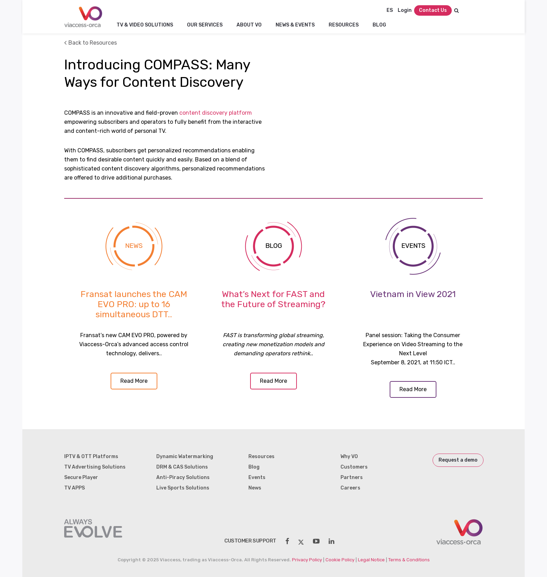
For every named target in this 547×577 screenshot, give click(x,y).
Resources (344, 25)
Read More (134, 381)
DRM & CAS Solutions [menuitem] (182, 467)
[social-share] (287, 541)
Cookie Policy (339, 559)
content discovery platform (215, 112)
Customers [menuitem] (354, 467)
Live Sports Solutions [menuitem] (182, 488)
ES (390, 10)
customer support (250, 541)
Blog (379, 25)
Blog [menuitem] (254, 467)
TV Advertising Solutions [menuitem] (95, 467)
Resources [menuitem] (261, 457)
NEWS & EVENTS (295, 25)
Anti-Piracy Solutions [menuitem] (183, 477)
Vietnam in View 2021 (413, 294)
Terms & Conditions (409, 559)
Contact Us (433, 10)
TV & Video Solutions (145, 25)
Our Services (205, 25)
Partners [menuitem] (351, 477)
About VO (249, 25)
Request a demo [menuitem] (458, 460)
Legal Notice (371, 559)
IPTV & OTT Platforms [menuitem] (91, 457)
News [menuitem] (254, 488)
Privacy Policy (307, 559)
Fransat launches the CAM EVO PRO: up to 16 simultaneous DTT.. (134, 304)
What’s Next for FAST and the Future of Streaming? (273, 299)
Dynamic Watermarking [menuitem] (184, 457)
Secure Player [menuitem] (81, 477)
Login (405, 10)
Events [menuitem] (256, 477)
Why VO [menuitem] (349, 457)
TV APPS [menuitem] (74, 488)
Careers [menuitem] (350, 488)
